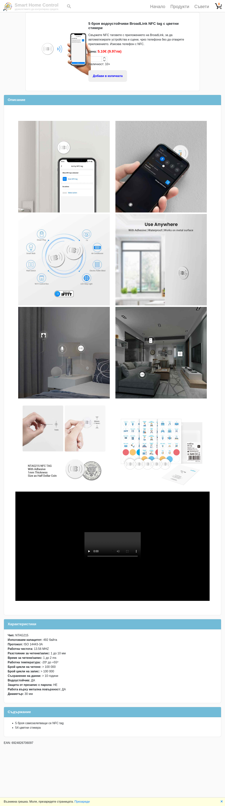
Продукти (179, 6)
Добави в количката (108, 76)
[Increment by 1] (104, 57)
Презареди (82, 801)
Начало (157, 6)
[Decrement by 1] (104, 60)
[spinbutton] (95, 59)
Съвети (201, 6)
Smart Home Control (36, 5)
